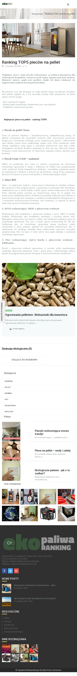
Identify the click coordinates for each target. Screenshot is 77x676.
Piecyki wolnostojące (13, 635)
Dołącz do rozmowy (24, 360)
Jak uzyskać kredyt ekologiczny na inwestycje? (35, 602)
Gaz (6, 402)
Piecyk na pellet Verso (17, 130)
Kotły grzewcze (11, 632)
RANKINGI (9, 382)
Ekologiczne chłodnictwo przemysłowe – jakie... (35, 589)
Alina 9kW (10, 179)
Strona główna (37, 13)
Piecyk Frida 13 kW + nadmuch (22, 158)
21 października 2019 (11, 66)
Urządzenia (10, 408)
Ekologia (9, 415)
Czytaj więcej (17, 329)
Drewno (8, 395)
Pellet (8, 388)
